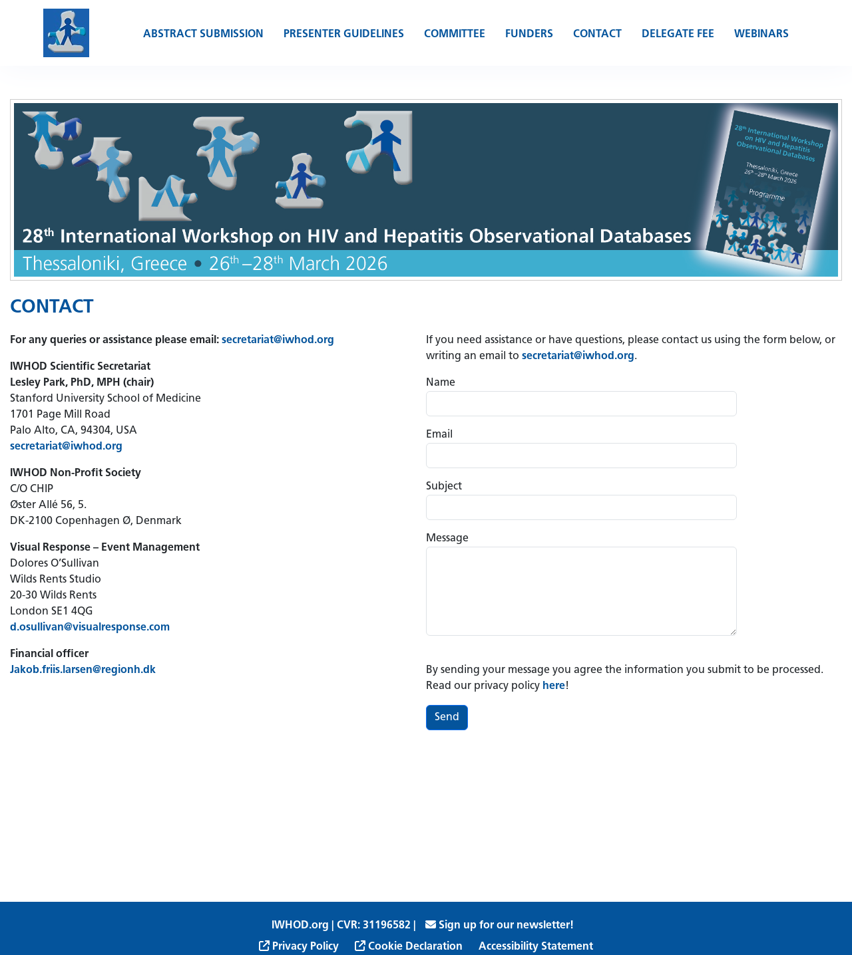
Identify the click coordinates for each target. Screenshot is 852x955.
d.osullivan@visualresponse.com (91, 627)
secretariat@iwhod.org (278, 340)
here (553, 686)
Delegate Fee (678, 34)
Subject (444, 486)
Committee (454, 34)
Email (439, 435)
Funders (529, 34)
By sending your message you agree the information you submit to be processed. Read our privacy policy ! (624, 678)
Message (447, 538)
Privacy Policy (299, 947)
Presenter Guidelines (344, 34)
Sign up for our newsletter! (499, 925)
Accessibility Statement (536, 947)
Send (447, 717)
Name (440, 383)
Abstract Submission (203, 34)
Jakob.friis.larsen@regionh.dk (83, 670)
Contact (597, 34)
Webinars (761, 34)
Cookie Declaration (409, 947)
